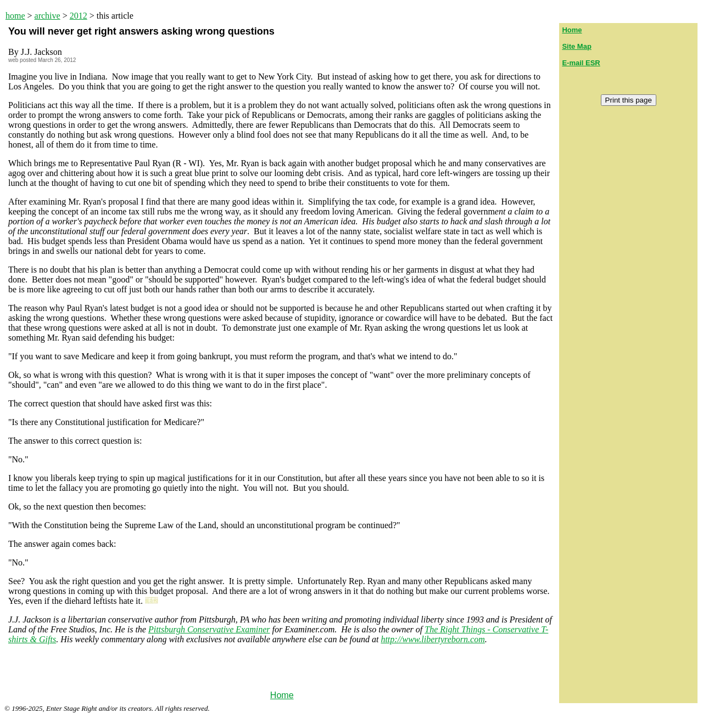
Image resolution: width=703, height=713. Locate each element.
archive (47, 15)
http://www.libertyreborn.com (432, 639)
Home (282, 695)
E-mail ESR (581, 63)
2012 (78, 15)
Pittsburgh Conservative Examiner (209, 629)
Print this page (628, 100)
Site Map (576, 46)
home (15, 15)
